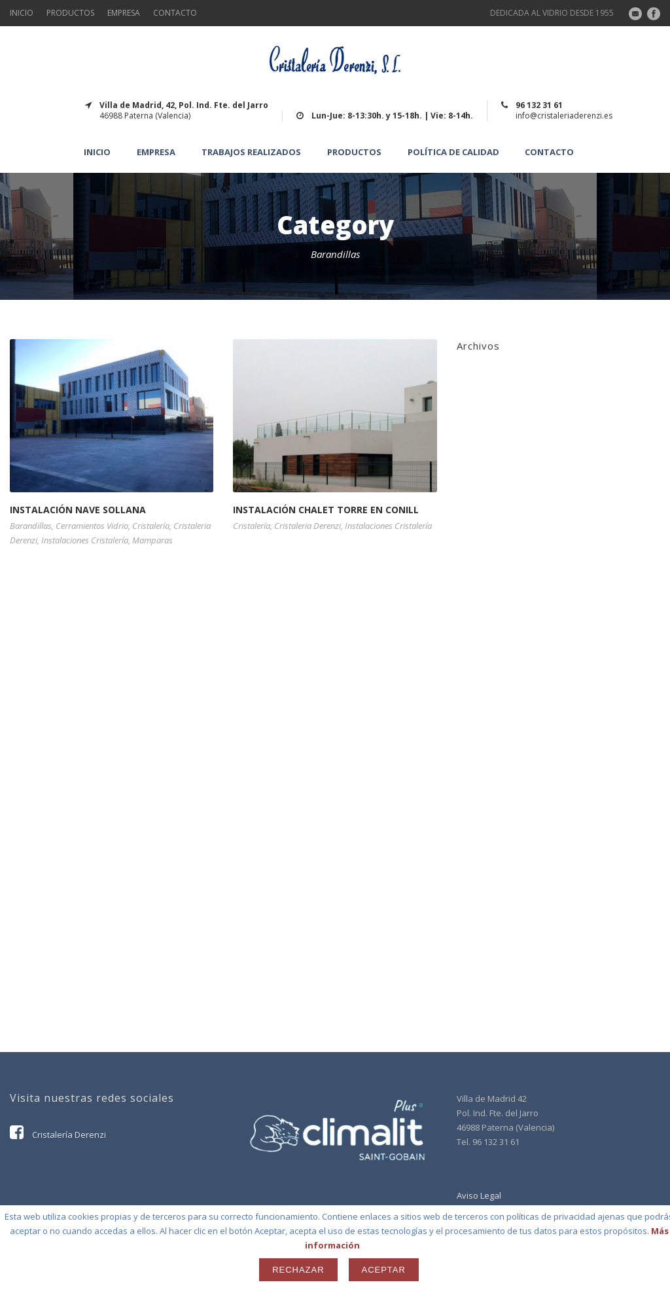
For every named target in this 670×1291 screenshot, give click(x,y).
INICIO (21, 12)
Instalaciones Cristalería (84, 540)
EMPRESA (123, 12)
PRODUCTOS (70, 12)
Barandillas (31, 526)
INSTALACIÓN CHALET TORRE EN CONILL (326, 509)
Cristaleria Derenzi (307, 526)
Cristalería (150, 526)
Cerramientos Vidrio (92, 526)
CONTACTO (175, 12)
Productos (354, 152)
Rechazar (298, 1270)
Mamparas (152, 540)
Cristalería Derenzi (58, 1134)
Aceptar (384, 1270)
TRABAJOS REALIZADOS (251, 152)
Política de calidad (453, 152)
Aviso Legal (479, 1195)
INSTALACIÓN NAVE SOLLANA (78, 509)
